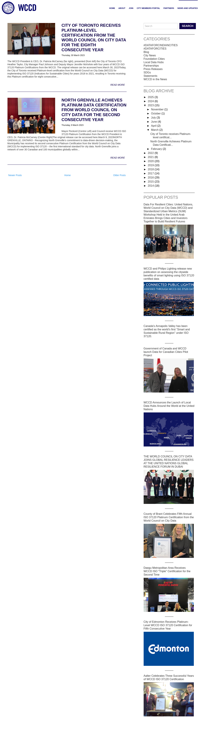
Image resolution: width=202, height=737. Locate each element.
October (156, 113)
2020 (151, 161)
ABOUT (121, 8)
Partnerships (151, 65)
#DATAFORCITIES (155, 48)
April (154, 125)
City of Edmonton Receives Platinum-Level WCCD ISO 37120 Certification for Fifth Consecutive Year (168, 625)
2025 (151, 97)
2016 (151, 177)
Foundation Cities (154, 58)
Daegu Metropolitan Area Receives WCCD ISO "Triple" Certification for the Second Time (167, 571)
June (154, 121)
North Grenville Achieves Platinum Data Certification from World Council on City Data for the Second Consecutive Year (94, 110)
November (157, 109)
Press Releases (153, 69)
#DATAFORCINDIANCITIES (161, 45)
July (154, 117)
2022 (151, 153)
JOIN (131, 8)
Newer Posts (15, 175)
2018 (151, 169)
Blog (146, 52)
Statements (150, 75)
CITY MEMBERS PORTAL (148, 8)
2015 (151, 181)
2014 (151, 185)
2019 (151, 165)
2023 (151, 105)
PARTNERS (169, 8)
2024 (151, 101)
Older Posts (119, 175)
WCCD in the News (155, 79)
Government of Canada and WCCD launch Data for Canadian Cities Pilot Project (166, 352)
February (157, 148)
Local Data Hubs (154, 62)
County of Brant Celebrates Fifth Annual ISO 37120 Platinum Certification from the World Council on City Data (169, 517)
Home (112, 8)
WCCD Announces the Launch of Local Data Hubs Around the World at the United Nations (169, 406)
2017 (151, 173)
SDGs (147, 72)
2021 (151, 157)
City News (150, 55)
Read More (117, 84)
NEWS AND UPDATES (187, 8)
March (155, 129)
